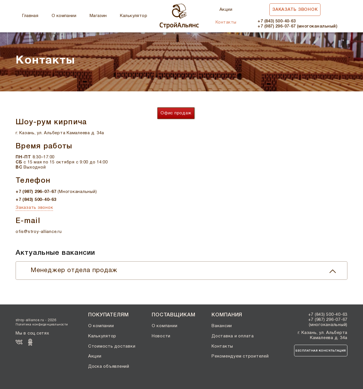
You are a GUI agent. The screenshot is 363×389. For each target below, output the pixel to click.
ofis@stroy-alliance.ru (39, 232)
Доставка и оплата (233, 336)
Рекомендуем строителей (240, 356)
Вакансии (222, 326)
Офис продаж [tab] (176, 113)
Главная (30, 16)
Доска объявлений (108, 367)
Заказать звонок (295, 10)
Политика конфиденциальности (42, 324)
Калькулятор (133, 16)
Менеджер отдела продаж (183, 270)
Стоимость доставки (112, 346)
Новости (161, 336)
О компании (64, 16)
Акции (226, 10)
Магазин (98, 16)
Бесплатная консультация (321, 351)
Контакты (226, 22)
